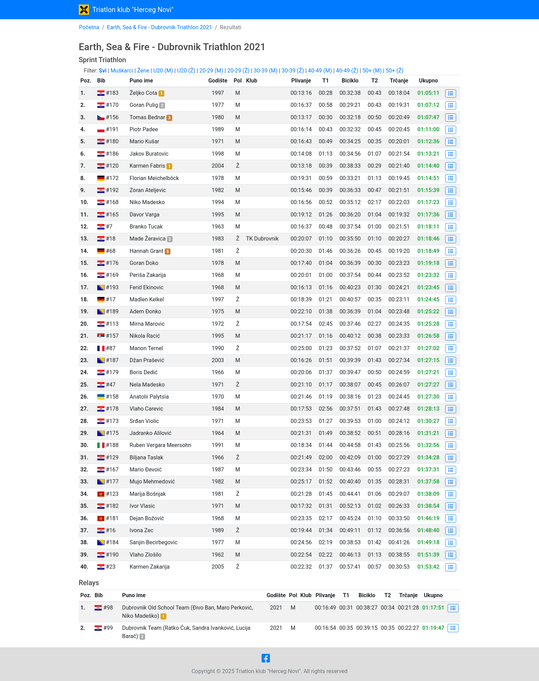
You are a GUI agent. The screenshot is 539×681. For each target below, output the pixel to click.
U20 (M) (163, 70)
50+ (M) (372, 70)
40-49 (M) (320, 70)
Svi (103, 70)
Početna (89, 27)
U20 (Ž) (186, 70)
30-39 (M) (265, 70)
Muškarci (122, 70)
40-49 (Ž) (347, 70)
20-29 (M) (211, 70)
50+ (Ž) (395, 70)
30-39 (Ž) (293, 70)
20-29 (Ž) (238, 70)
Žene (143, 70)
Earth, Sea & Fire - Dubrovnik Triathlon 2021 (159, 27)
